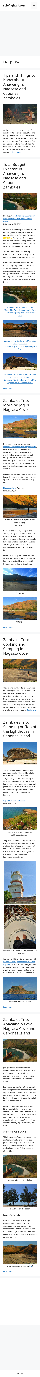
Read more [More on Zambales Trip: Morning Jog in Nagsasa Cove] (7, 627)
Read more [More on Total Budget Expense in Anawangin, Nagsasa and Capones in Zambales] (7, 388)
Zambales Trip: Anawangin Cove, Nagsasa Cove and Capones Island (19, 219)
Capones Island (9, 800)
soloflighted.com (14, 5)
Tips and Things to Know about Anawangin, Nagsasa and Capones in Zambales (19, 86)
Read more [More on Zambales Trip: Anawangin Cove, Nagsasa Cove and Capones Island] (7, 1271)
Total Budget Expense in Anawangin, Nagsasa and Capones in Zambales (14, 176)
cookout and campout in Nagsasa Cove (19, 446)
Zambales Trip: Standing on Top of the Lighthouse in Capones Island (19, 729)
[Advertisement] (20, 32)
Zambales (21, 800)
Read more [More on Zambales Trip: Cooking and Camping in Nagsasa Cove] (31, 710)
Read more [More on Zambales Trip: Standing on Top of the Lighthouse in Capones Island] (7, 1007)
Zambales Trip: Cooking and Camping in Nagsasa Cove (16, 646)
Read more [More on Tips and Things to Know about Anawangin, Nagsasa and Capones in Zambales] (16, 152)
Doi (24, 525)
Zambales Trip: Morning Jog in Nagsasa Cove (16, 405)
